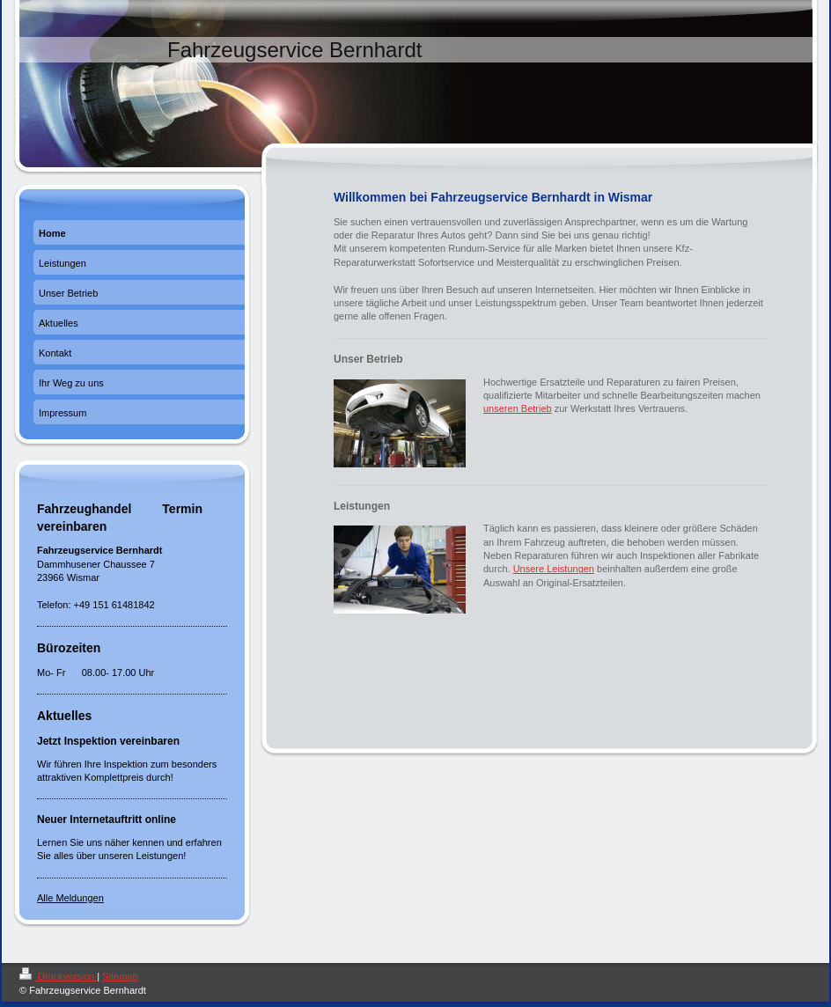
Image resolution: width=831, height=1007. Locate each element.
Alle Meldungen (70, 898)
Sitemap (119, 976)
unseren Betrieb (517, 408)
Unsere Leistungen (553, 568)
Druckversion (58, 976)
